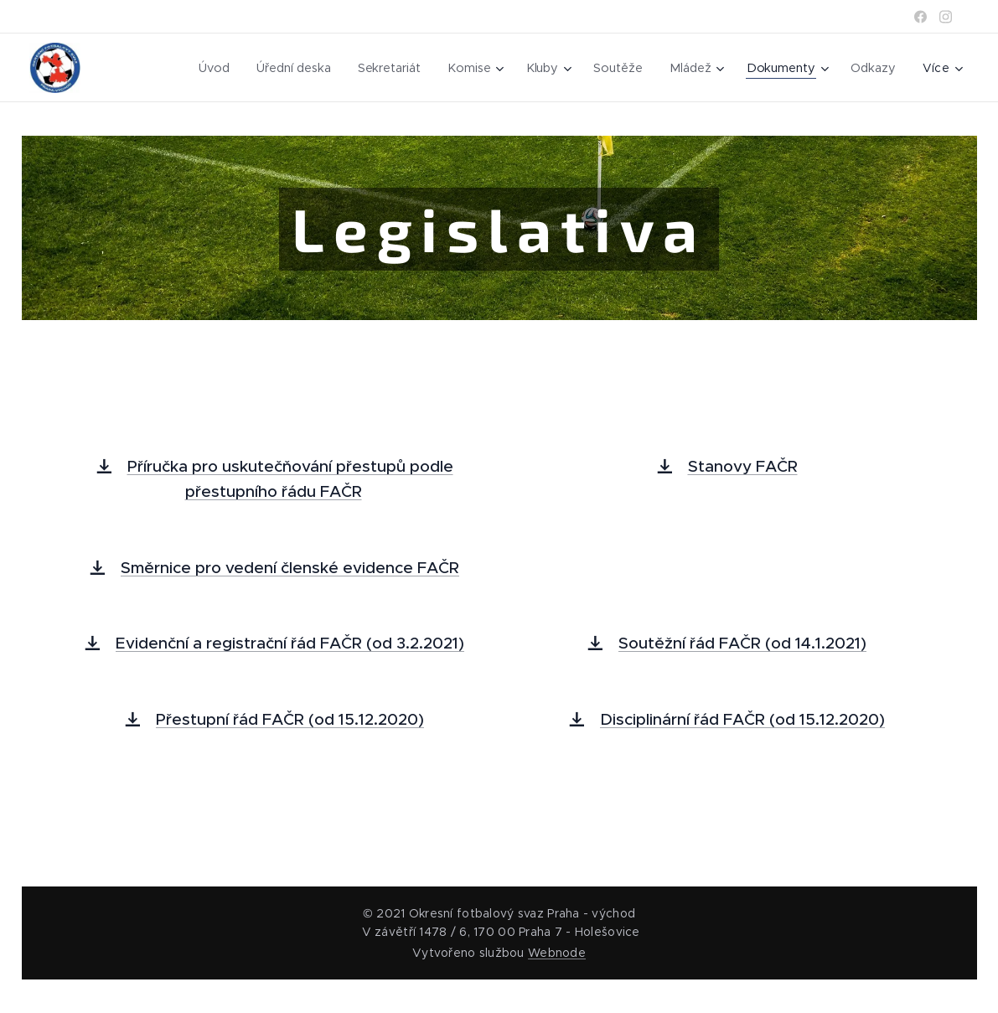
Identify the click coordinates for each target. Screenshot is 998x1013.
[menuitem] (213, 68)
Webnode (557, 952)
